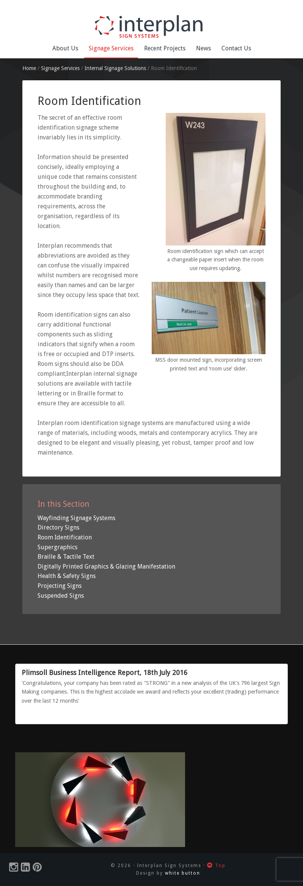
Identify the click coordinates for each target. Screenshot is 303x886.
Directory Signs (58, 527)
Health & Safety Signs (67, 576)
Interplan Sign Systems (152, 26)
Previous (272, 716)
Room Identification (65, 537)
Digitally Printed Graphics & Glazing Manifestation (106, 566)
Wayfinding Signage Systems (76, 518)
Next (279, 716)
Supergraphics (57, 547)
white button (182, 873)
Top (216, 865)
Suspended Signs (61, 595)
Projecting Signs (60, 585)
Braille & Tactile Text (66, 556)
